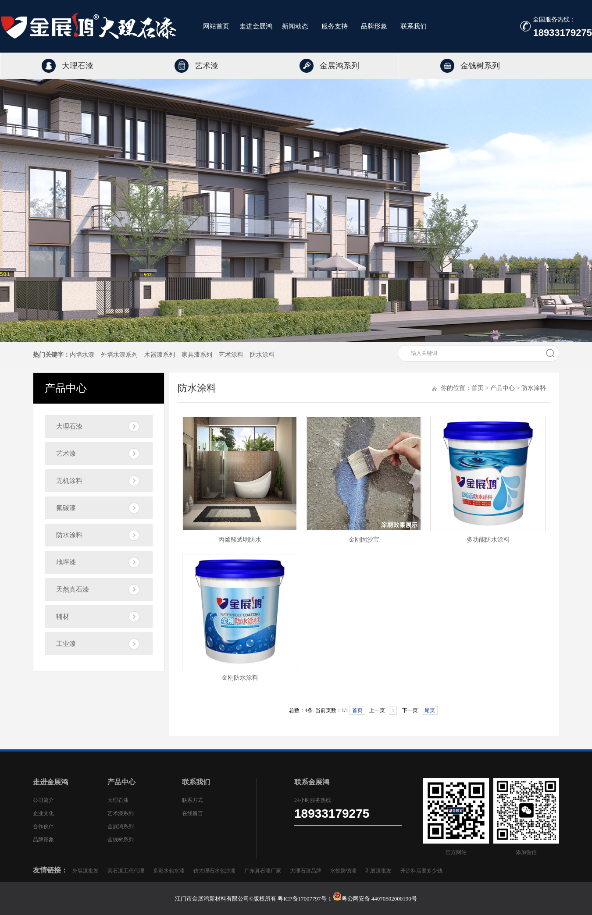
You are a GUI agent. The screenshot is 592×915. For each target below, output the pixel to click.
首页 (477, 388)
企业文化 (43, 813)
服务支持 (334, 25)
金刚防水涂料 (239, 677)
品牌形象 (374, 25)
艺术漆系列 (120, 813)
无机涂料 (69, 480)
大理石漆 (77, 65)
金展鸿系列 (339, 65)
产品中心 (502, 388)
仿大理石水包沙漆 (214, 871)
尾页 (429, 710)
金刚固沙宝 (364, 539)
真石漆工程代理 (125, 871)
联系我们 (413, 25)
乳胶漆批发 (378, 871)
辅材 (62, 616)
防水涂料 (262, 354)
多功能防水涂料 (488, 539)
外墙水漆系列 (119, 354)
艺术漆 (206, 65)
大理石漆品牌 (305, 871)
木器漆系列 (159, 354)
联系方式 (192, 800)
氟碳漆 (66, 507)
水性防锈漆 (343, 871)
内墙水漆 (82, 354)
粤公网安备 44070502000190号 (379, 898)
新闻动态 (295, 25)
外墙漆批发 (85, 871)
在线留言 (192, 813)
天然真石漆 (72, 589)
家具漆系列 (197, 354)
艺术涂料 (231, 354)
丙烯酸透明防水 (239, 539)
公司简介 (43, 800)
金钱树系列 (480, 65)
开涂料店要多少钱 (421, 871)
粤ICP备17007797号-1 (305, 898)
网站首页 (216, 25)
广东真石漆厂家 (262, 871)
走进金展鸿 (255, 25)
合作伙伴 (43, 826)
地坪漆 (66, 562)
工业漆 (66, 643)
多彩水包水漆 (169, 871)
